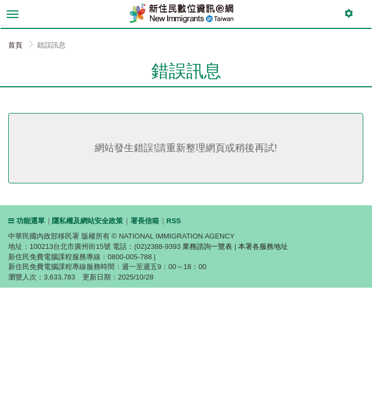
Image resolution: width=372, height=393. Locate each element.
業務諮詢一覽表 (207, 246)
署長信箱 (145, 221)
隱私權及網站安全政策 (87, 221)
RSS (174, 221)
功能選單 (26, 221)
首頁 (15, 45)
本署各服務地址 (263, 246)
